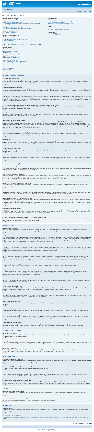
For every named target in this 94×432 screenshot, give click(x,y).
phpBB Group (47, 409)
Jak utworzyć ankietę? (6, 52)
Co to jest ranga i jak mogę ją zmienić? (10, 43)
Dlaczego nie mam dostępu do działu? (10, 56)
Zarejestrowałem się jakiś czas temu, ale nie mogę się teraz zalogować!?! (17, 28)
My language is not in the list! (8, 40)
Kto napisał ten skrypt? (52, 33)
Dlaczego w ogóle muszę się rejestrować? (10, 21)
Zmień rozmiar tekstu (90, 9)
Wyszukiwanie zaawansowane (85, 5)
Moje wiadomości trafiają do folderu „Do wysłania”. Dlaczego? (60, 21)
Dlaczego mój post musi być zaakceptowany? (11, 62)
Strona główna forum (8, 9)
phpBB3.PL (57, 430)
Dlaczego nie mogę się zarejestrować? (10, 31)
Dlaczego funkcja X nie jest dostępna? (55, 34)
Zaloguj (90, 11)
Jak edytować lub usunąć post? (8, 50)
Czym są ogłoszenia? (6, 69)
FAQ (80, 11)
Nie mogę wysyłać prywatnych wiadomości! (56, 19)
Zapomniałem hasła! (6, 26)
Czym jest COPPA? (6, 29)
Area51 (72, 417)
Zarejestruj (84, 11)
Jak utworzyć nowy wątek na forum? (9, 48)
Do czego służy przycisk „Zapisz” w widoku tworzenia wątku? (14, 61)
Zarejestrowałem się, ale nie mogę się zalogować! (12, 27)
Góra (5, 84)
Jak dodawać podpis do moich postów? (10, 51)
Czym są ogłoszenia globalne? (8, 68)
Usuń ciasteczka (74, 426)
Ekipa (69, 426)
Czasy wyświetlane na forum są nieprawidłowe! (12, 38)
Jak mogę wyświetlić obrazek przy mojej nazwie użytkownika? (14, 41)
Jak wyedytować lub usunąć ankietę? (9, 55)
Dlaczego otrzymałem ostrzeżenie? (9, 58)
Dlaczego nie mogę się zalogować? (9, 19)
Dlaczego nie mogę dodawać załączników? (11, 57)
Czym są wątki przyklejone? (8, 70)
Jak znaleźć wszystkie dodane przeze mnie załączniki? (59, 29)
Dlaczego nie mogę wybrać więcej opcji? (10, 53)
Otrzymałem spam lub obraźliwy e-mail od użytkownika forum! (60, 23)
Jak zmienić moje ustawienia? (8, 36)
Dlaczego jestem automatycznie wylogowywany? (12, 22)
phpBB (43, 429)
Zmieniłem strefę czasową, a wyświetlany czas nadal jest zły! (14, 39)
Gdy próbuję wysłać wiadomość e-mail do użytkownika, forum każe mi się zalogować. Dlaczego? (21, 44)
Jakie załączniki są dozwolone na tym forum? (57, 27)
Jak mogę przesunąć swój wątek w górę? (10, 63)
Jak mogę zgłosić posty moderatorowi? (10, 60)
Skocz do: (75, 423)
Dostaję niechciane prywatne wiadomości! (56, 22)
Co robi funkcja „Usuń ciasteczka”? (9, 32)
